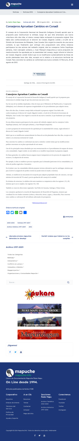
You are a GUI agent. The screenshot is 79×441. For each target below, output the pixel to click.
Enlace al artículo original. (15, 208)
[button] (72, 5)
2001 (30, 227)
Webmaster (52, 430)
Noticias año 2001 (29, 22)
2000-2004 (10, 223)
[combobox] (39, 282)
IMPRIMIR (68, 217)
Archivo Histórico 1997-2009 (16, 227)
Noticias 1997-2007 (24, 223)
